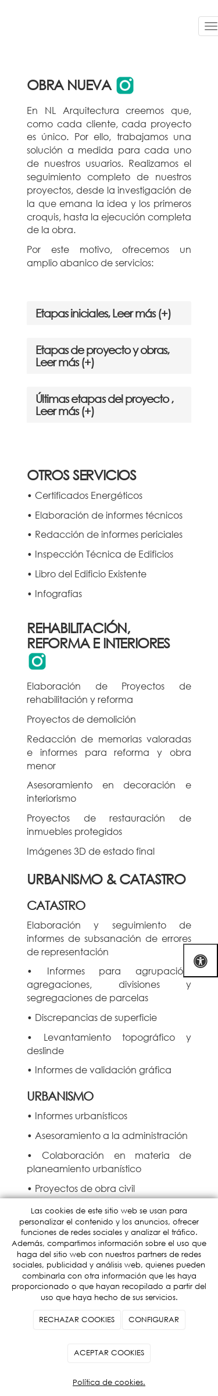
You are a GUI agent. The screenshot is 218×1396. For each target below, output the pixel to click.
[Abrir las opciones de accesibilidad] (200, 960)
